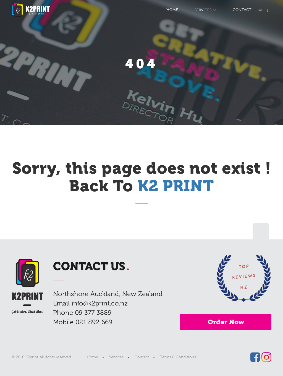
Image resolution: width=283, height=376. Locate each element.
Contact (142, 357)
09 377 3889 (93, 313)
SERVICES (203, 10)
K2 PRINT (30, 10)
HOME (172, 9)
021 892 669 (93, 322)
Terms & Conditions (178, 357)
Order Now (226, 322)
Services (116, 357)
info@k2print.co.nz (100, 303)
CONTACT (242, 9)
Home (92, 357)
